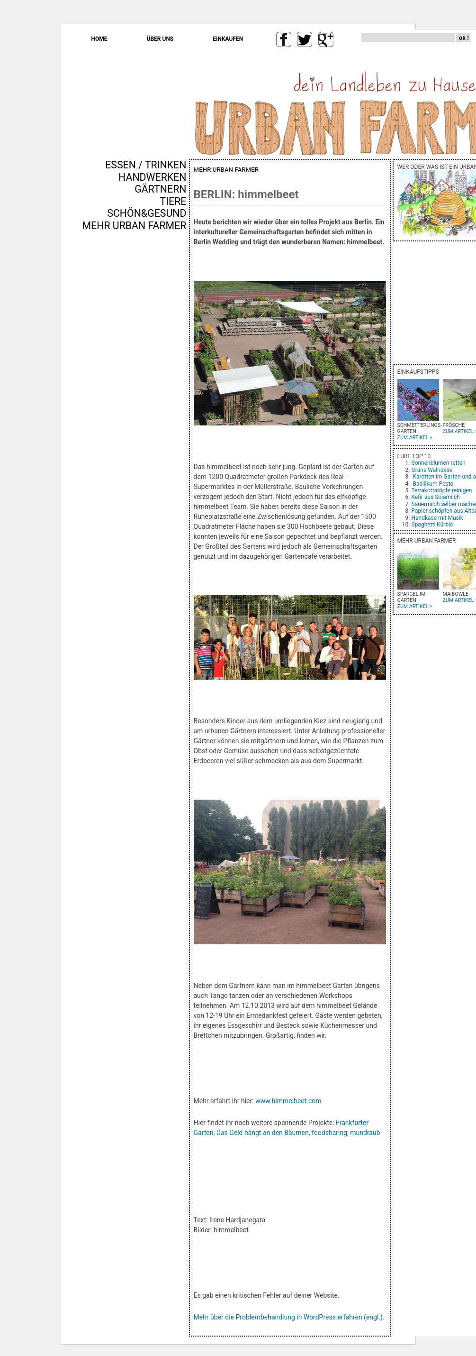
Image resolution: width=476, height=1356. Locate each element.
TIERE (173, 201)
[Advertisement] (158, 393)
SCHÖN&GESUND (146, 213)
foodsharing (329, 1132)
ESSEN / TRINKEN (145, 165)
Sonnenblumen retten (439, 463)
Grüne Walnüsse (432, 470)
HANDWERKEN (152, 177)
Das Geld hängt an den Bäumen (262, 1132)
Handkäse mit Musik (437, 518)
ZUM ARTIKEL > (414, 437)
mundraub (366, 1132)
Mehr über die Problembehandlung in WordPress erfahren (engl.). (289, 1317)
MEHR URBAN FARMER (134, 225)
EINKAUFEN (228, 39)
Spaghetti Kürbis (432, 524)
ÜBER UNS (160, 39)
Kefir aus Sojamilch (436, 497)
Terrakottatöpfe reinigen (442, 490)
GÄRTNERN (160, 189)
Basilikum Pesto (433, 483)
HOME (99, 39)
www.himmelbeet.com (288, 1101)
